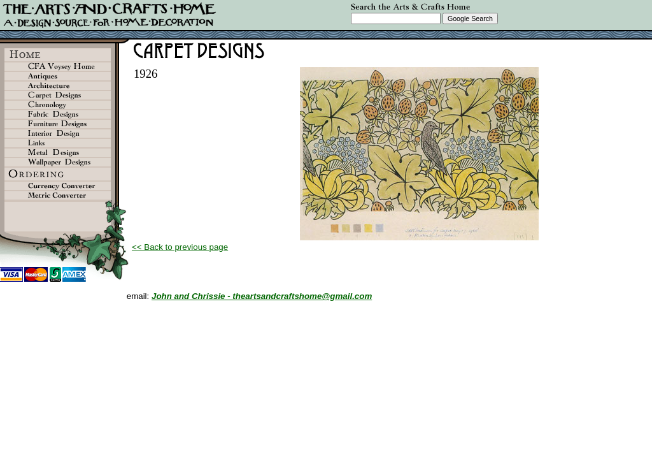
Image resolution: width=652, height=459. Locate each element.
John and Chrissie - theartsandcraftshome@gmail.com (262, 296)
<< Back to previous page (180, 247)
